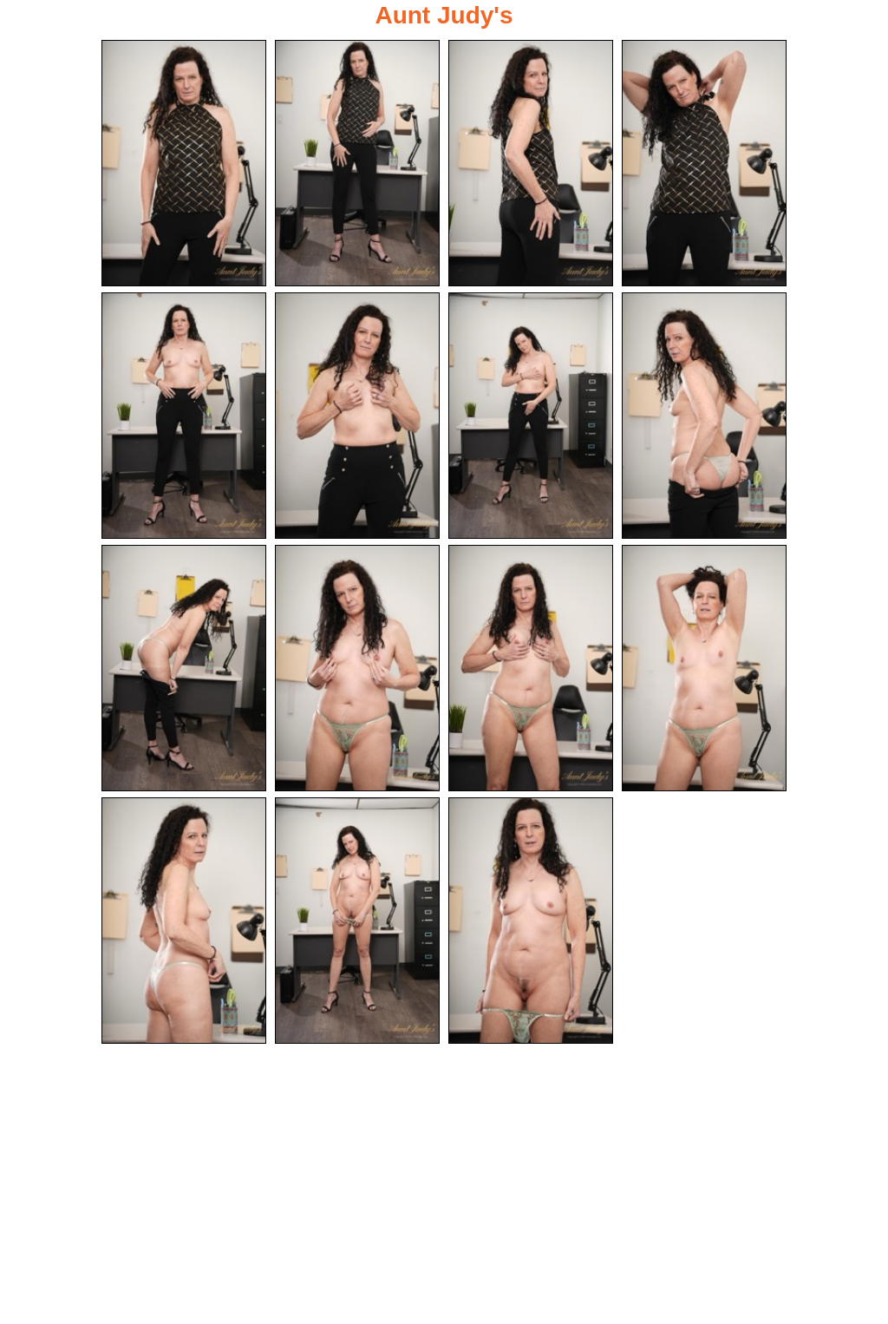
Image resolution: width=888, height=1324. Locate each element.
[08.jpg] (704, 415)
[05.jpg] (183, 415)
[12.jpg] (704, 668)
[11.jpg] (530, 668)
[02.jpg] (357, 163)
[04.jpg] (704, 163)
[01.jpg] (183, 163)
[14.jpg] (357, 920)
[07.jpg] (530, 415)
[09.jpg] (183, 668)
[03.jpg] (530, 163)
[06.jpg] (357, 415)
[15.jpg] (530, 920)
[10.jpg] (357, 668)
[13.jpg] (183, 920)
